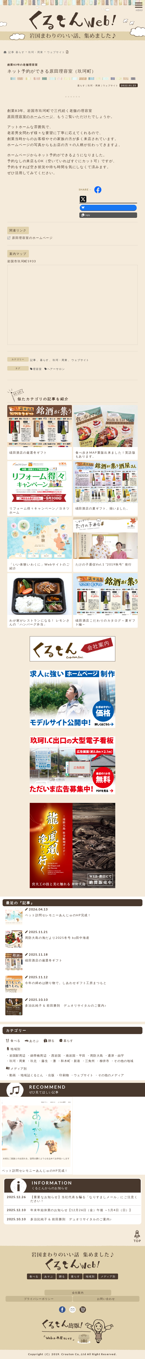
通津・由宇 (116, 1055)
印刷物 (64, 1075)
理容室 (37, 369)
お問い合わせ (106, 1298)
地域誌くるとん (32, 1075)
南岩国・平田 (75, 1055)
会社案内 (78, 1292)
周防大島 (96, 1055)
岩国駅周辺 (17, 1055)
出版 (51, 1075)
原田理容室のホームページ (30, 116)
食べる (15, 1040)
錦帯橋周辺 (38, 1055)
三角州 (90, 1060)
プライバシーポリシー (39, 1298)
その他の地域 (123, 1060)
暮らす (44, 360)
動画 (12, 1075)
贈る (51, 1040)
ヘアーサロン (56, 369)
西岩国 (56, 1055)
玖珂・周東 (60, 360)
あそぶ (34, 1040)
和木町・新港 (70, 1060)
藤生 (44, 1060)
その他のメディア (111, 1075)
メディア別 (18, 1068)
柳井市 (104, 1060)
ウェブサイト (80, 360)
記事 (33, 360)
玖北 (33, 1060)
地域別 (15, 1049)
